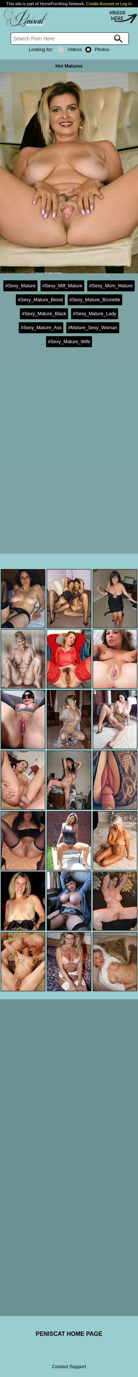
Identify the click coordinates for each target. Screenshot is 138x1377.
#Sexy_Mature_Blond (40, 299)
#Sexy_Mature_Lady (94, 313)
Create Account (100, 3)
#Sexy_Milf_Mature (62, 285)
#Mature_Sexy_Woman (92, 327)
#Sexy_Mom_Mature (110, 285)
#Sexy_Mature (20, 285)
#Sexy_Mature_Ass (41, 327)
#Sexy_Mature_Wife (69, 341)
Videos (70, 49)
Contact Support (69, 1366)
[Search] (70, 38)
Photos (97, 49)
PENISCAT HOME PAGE (69, 1334)
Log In (126, 3)
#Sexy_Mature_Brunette (95, 299)
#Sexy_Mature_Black (44, 313)
